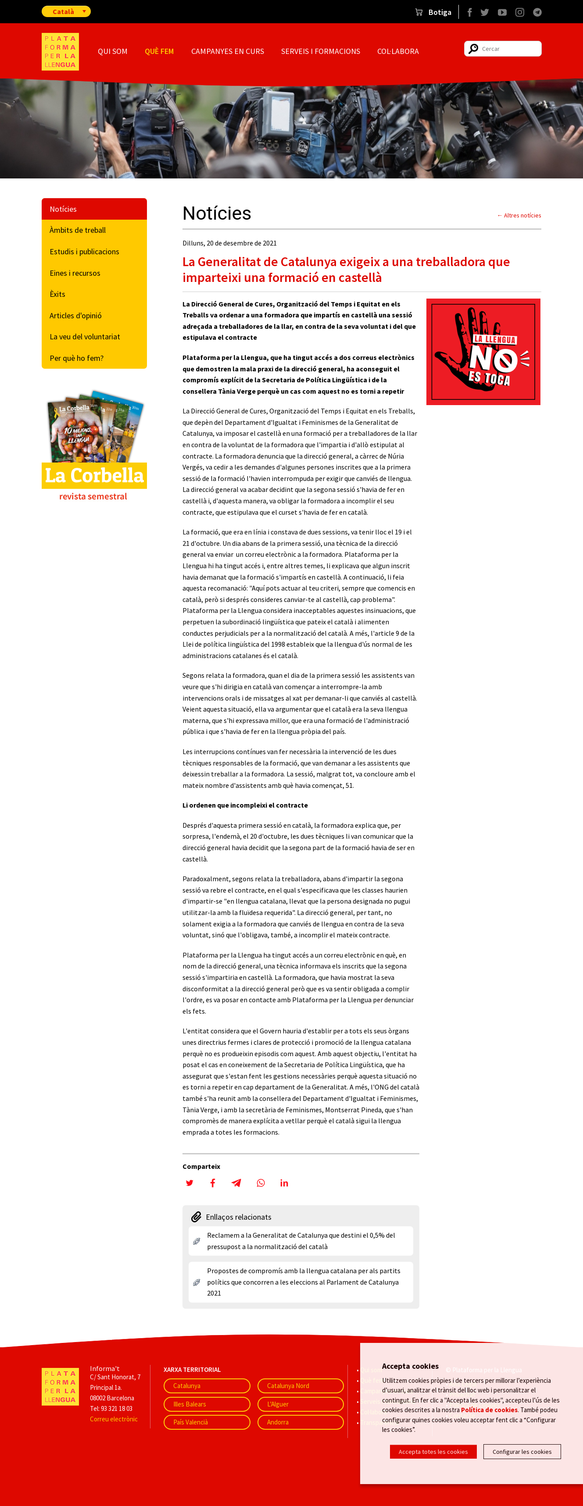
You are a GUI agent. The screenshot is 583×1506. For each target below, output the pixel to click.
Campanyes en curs (227, 51)
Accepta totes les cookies (433, 1452)
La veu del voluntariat (85, 336)
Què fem (159, 51)
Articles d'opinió (76, 315)
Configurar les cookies (522, 1452)
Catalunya (186, 1385)
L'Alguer (278, 1404)
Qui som (113, 51)
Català (63, 11)
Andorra (278, 1422)
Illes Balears (189, 1404)
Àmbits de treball (78, 230)
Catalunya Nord (288, 1385)
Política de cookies (489, 1410)
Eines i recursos (75, 273)
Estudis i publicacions (84, 251)
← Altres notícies (519, 215)
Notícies (63, 209)
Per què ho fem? (77, 358)
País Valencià (190, 1422)
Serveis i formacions (320, 51)
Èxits (57, 294)
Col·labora (398, 51)
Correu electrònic (114, 1419)
